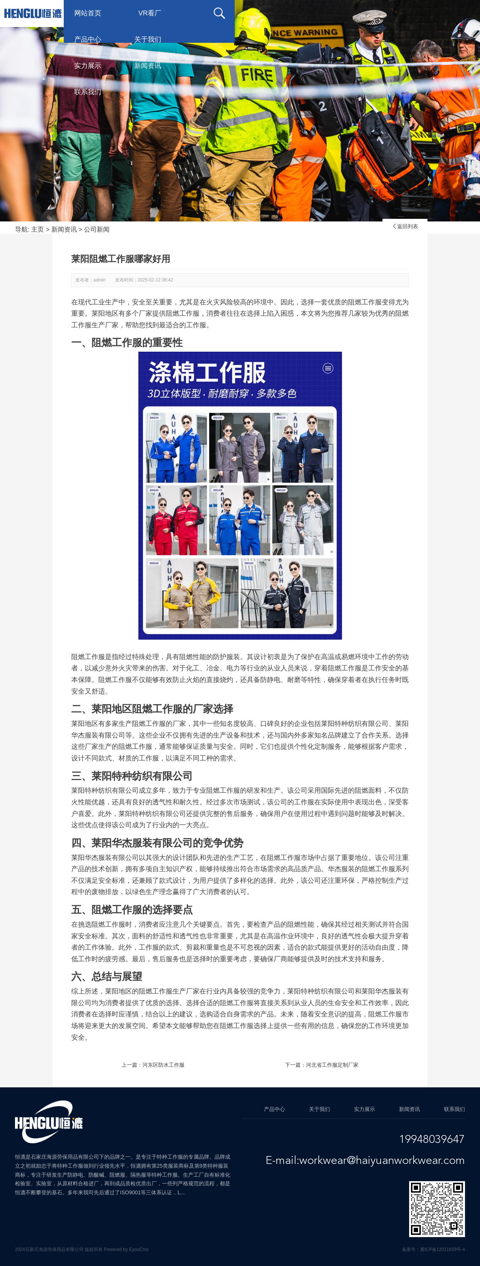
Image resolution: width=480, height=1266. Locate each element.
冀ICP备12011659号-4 (442, 1249)
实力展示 (327, 13)
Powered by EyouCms (125, 1249)
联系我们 (87, 39)
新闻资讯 (387, 13)
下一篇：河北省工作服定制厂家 (321, 1065)
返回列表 (405, 226)
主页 (37, 229)
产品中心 (207, 13)
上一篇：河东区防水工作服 (153, 1065)
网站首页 (87, 13)
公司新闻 (97, 229)
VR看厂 (149, 13)
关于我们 (267, 13)
